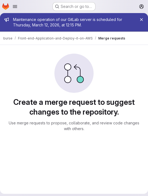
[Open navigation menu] (15, 6)
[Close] (141, 19)
